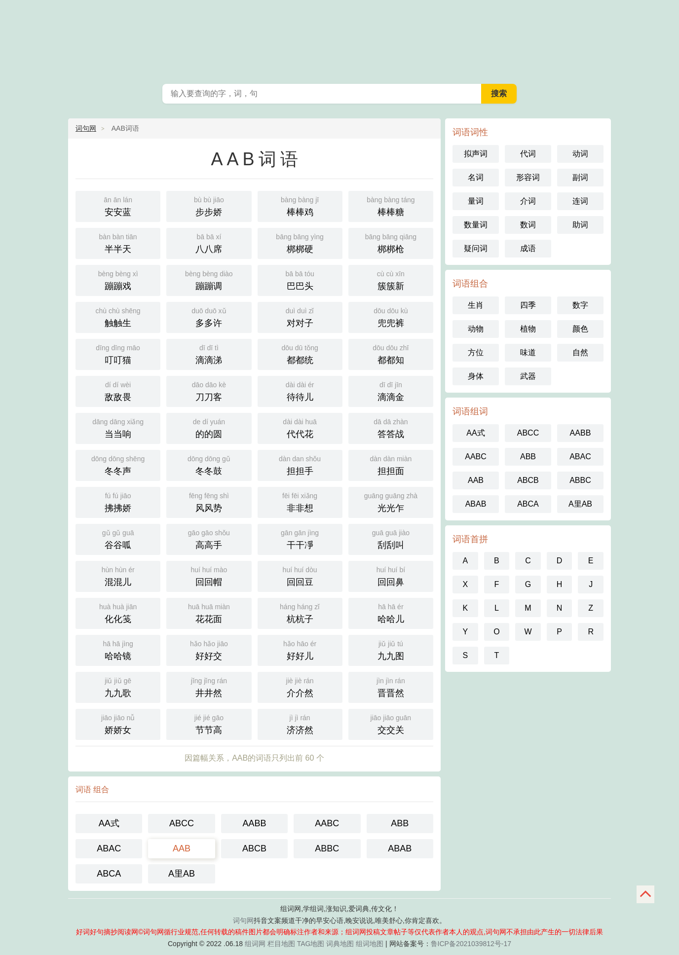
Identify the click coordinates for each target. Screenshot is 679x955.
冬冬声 (117, 464)
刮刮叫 (390, 538)
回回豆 (300, 575)
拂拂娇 (117, 501)
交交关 (390, 723)
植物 (528, 329)
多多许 (208, 316)
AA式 (109, 823)
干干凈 (300, 538)
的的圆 (208, 427)
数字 (580, 305)
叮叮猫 (117, 353)
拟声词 (476, 153)
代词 (528, 153)
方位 (476, 352)
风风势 (208, 501)
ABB (400, 823)
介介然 (300, 686)
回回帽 (208, 575)
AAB (181, 848)
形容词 (528, 177)
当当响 (117, 427)
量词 (476, 201)
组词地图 (369, 944)
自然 (580, 352)
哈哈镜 (117, 649)
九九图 (390, 649)
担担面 (390, 464)
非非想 (300, 501)
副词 (580, 177)
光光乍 (390, 501)
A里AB (181, 874)
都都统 (300, 353)
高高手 (208, 538)
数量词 (476, 224)
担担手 (300, 464)
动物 (476, 329)
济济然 (300, 723)
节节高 (208, 723)
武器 (528, 376)
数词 (528, 224)
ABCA (109, 874)
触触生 (117, 316)
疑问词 (476, 248)
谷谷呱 (117, 538)
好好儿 (300, 649)
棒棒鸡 (300, 205)
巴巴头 (300, 279)
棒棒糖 (390, 205)
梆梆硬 (300, 242)
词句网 (85, 128)
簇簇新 (390, 279)
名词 (476, 177)
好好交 (208, 649)
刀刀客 (208, 390)
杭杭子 (300, 612)
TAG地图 (311, 944)
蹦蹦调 (208, 279)
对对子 (300, 316)
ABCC (181, 823)
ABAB (400, 848)
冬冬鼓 (208, 464)
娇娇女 (117, 723)
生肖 (476, 305)
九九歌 (117, 686)
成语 (528, 248)
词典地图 (340, 944)
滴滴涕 (208, 353)
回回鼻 (390, 575)
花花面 (208, 612)
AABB (254, 823)
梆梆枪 (390, 242)
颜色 (580, 329)
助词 (580, 224)
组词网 (255, 944)
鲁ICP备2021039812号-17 (471, 944)
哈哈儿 (390, 612)
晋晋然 (390, 686)
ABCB (254, 848)
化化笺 (117, 612)
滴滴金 (390, 390)
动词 (580, 153)
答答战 (390, 427)
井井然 (208, 686)
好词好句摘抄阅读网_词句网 (339, 39)
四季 (528, 305)
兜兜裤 (390, 316)
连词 (580, 201)
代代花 (300, 427)
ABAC (109, 848)
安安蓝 (117, 205)
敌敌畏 (117, 390)
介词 (528, 201)
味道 (528, 352)
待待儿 (300, 390)
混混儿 (117, 575)
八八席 (208, 242)
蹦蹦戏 (117, 279)
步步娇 (208, 205)
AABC (327, 823)
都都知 (390, 353)
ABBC (327, 848)
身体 (476, 376)
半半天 (117, 242)
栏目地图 (281, 944)
